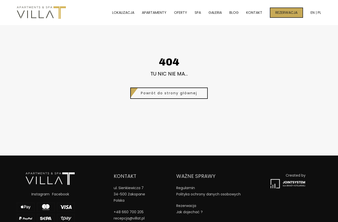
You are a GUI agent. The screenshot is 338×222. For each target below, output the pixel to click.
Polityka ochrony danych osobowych (208, 194)
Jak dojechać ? (189, 211)
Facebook (60, 194)
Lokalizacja (123, 12)
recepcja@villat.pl (129, 218)
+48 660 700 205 (129, 211)
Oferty (180, 12)
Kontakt (254, 12)
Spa (198, 12)
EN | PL (316, 12)
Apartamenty (154, 12)
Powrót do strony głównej (169, 93)
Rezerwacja (286, 12)
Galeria (215, 12)
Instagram (40, 194)
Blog (234, 12)
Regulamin (185, 187)
